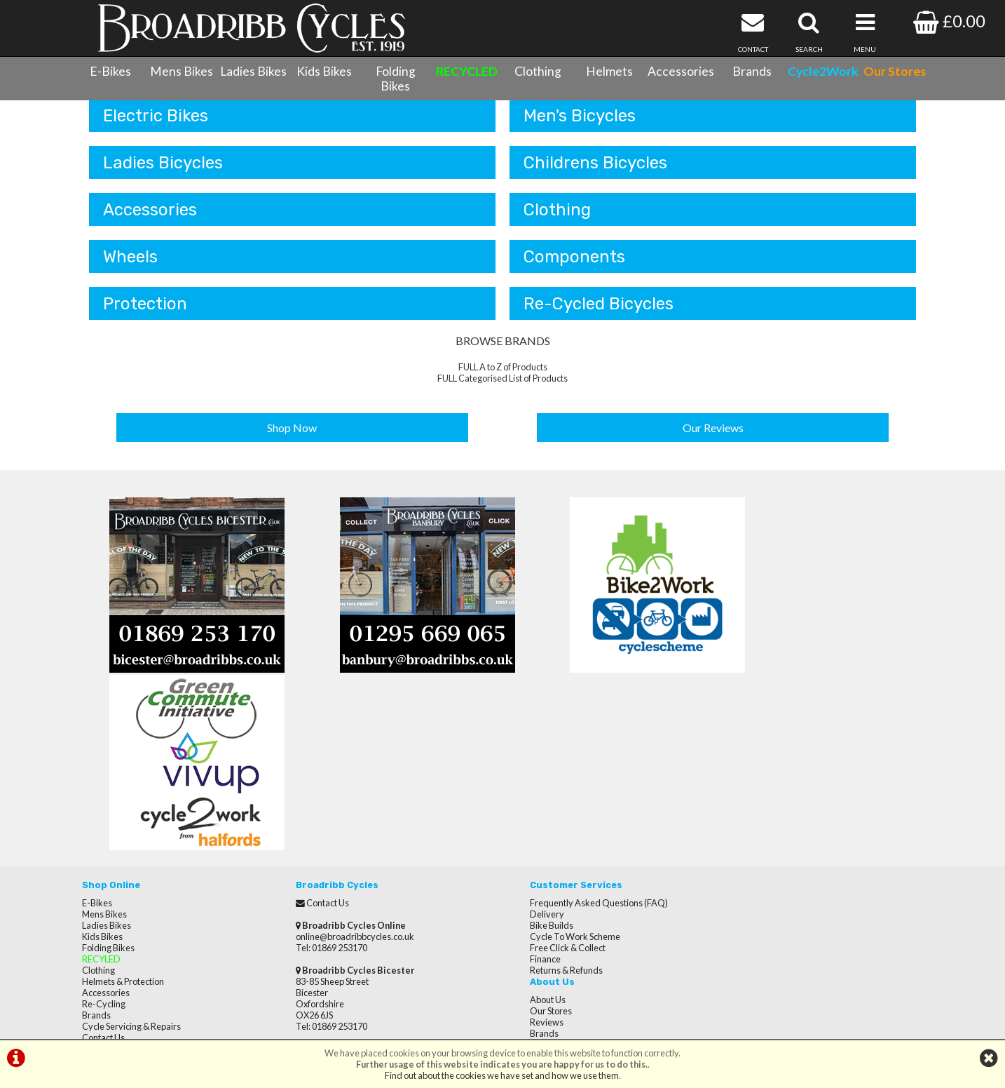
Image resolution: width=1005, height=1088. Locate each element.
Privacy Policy (750, 804)
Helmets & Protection (123, 815)
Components (574, 267)
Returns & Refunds (546, 804)
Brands (752, 71)
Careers (739, 782)
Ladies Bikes (253, 71)
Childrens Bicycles (595, 172)
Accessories (681, 71)
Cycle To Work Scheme (555, 771)
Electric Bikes (155, 124)
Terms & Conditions (121, 883)
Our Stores (103, 916)
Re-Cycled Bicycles (599, 315)
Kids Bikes (324, 71)
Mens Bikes (181, 71)
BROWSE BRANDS (503, 352)
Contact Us (103, 872)
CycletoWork (108, 905)
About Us (741, 737)
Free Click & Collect (547, 782)
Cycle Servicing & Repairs (131, 860)
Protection (145, 315)
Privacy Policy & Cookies (129, 894)
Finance (525, 793)
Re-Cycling (103, 838)
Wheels (130, 267)
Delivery (527, 748)
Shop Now (292, 438)
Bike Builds (531, 759)
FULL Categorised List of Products (502, 390)
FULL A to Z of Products (502, 378)
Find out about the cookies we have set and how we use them (502, 1075)
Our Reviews (713, 438)
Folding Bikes (396, 78)
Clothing (537, 71)
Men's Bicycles (580, 124)
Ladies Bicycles (163, 172)
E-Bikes (110, 71)
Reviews (740, 759)
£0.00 (949, 21)
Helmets (609, 71)
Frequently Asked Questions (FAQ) (579, 737)
